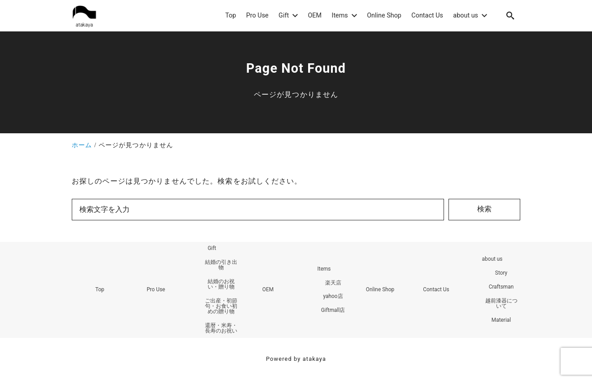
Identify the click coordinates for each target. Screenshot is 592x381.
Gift (212, 249)
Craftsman (501, 288)
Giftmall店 (333, 311)
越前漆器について (501, 304)
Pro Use (156, 290)
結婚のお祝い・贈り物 (221, 285)
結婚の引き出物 (221, 266)
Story (501, 274)
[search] (510, 15)
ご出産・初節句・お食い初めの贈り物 (221, 306)
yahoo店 (333, 297)
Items (324, 269)
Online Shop (380, 290)
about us (492, 260)
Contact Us (436, 290)
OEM (268, 290)
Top (99, 290)
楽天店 (333, 283)
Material (501, 321)
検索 (484, 209)
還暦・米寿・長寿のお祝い (221, 329)
